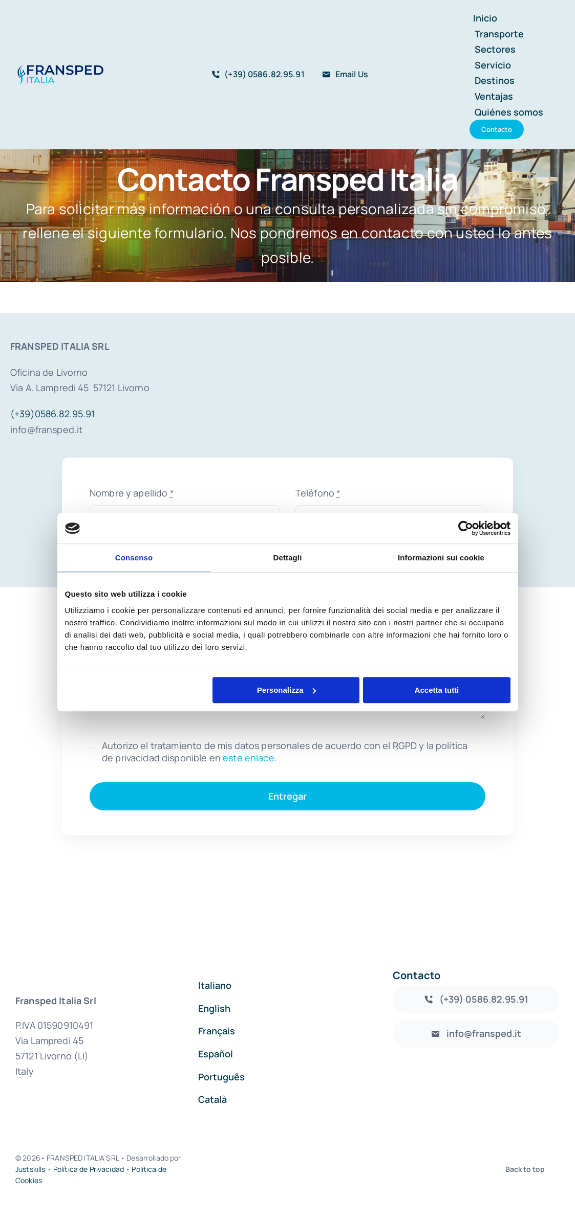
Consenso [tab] (134, 557)
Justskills (30, 1169)
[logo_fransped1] (59, 69)
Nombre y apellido (132, 493)
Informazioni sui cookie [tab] (441, 557)
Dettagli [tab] (287, 557)
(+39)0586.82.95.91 (52, 413)
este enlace (248, 758)
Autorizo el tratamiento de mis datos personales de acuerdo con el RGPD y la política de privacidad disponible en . (284, 751)
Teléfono (317, 493)
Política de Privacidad (88, 1169)
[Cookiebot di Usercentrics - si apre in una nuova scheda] (465, 528)
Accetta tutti (437, 690)
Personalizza (286, 690)
